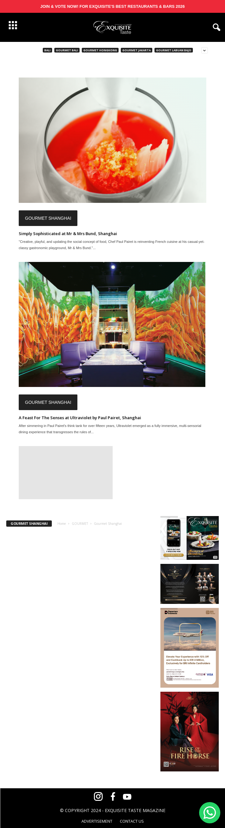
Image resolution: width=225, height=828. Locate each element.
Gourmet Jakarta (136, 50)
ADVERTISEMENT (96, 821)
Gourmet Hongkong (100, 50)
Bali (47, 50)
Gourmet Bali (67, 50)
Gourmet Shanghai (48, 218)
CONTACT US (132, 821)
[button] (215, 27)
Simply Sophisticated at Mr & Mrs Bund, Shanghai (68, 233)
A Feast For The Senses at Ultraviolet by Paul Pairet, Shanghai (80, 417)
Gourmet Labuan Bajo (173, 50)
